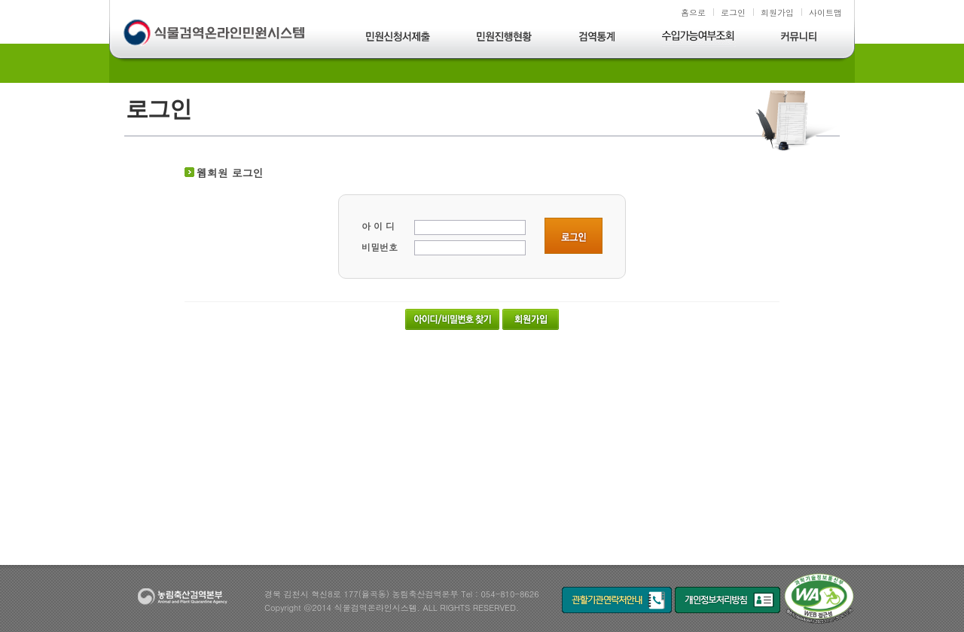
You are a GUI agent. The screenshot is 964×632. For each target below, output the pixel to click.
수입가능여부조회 (699, 39)
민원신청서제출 (398, 39)
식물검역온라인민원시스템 (216, 34)
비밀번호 (380, 246)
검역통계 (597, 39)
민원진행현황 (505, 39)
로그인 (733, 12)
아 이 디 (378, 225)
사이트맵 (825, 12)
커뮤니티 (799, 39)
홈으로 (693, 12)
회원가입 (777, 12)
